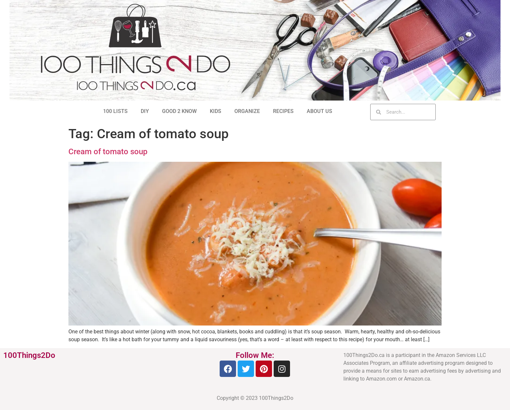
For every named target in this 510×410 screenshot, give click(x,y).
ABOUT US (319, 111)
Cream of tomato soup (107, 151)
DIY (145, 111)
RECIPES (283, 111)
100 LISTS (115, 111)
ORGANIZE (247, 111)
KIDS (215, 111)
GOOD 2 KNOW (179, 111)
